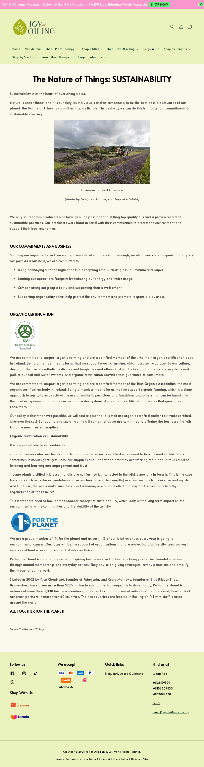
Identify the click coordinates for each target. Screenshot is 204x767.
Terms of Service (65, 759)
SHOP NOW (162, 4)
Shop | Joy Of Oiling (121, 49)
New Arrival (33, 49)
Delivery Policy (140, 759)
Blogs (81, 57)
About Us (96, 57)
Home (16, 49)
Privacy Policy (87, 759)
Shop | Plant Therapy (60, 49)
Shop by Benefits (175, 49)
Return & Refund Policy (113, 759)
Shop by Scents (22, 57)
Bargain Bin (151, 49)
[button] (172, 26)
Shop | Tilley (90, 49)
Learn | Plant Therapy (55, 57)
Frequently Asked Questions (124, 674)
